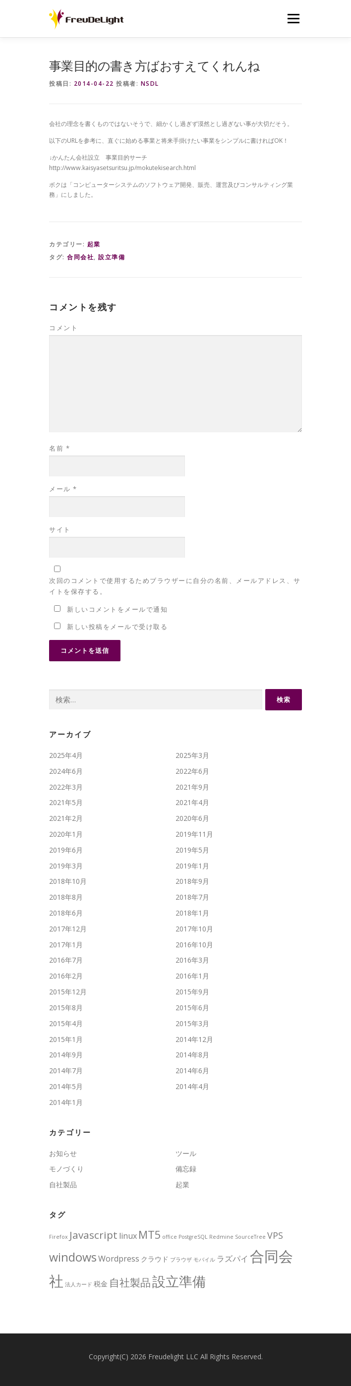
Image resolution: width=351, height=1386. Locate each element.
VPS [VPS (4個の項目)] (275, 1235)
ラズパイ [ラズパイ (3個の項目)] (232, 1258)
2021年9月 (192, 787)
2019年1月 (192, 865)
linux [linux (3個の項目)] (128, 1235)
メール (63, 488)
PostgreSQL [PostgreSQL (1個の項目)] (193, 1236)
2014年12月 (194, 1039)
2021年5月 (66, 802)
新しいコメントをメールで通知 (117, 609)
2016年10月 (194, 944)
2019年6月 (66, 850)
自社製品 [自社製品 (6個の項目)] (130, 1282)
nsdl (150, 83)
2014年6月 (192, 1070)
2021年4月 (192, 802)
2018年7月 (192, 897)
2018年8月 (66, 897)
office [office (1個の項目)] (169, 1236)
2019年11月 (194, 834)
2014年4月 (192, 1086)
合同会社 (80, 257)
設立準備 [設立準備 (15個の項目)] (179, 1281)
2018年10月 (68, 881)
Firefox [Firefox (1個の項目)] (58, 1236)
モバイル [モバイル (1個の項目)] (204, 1259)
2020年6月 (192, 818)
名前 (59, 448)
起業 (94, 244)
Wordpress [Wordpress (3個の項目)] (118, 1258)
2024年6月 (66, 771)
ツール (186, 1153)
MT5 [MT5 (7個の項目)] (149, 1234)
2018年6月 (66, 913)
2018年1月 (192, 913)
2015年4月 (66, 1023)
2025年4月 (66, 755)
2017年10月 (194, 928)
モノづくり (66, 1168)
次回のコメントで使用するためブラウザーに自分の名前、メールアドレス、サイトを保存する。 (175, 586)
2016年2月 (66, 976)
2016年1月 (192, 976)
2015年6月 (192, 1007)
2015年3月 (192, 1023)
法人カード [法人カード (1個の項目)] (78, 1284)
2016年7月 (66, 960)
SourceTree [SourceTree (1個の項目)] (250, 1236)
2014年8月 (192, 1054)
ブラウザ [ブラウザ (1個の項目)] (181, 1259)
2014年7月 (66, 1070)
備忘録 (186, 1168)
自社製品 (63, 1184)
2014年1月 (66, 1102)
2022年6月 (192, 771)
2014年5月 (66, 1086)
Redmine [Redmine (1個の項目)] (221, 1236)
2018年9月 (192, 881)
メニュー (293, 18)
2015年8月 (66, 1007)
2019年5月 (192, 850)
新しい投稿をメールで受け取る (117, 626)
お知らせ (63, 1153)
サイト (60, 529)
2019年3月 (66, 865)
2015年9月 (192, 991)
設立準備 (111, 257)
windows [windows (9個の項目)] (73, 1257)
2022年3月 (66, 787)
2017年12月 (68, 928)
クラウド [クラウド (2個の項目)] (155, 1259)
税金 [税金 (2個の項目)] (101, 1283)
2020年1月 (66, 834)
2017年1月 (66, 944)
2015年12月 (68, 991)
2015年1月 (66, 1039)
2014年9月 (66, 1054)
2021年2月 (66, 818)
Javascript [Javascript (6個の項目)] (93, 1235)
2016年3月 (192, 960)
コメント (63, 327)
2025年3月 (192, 755)
